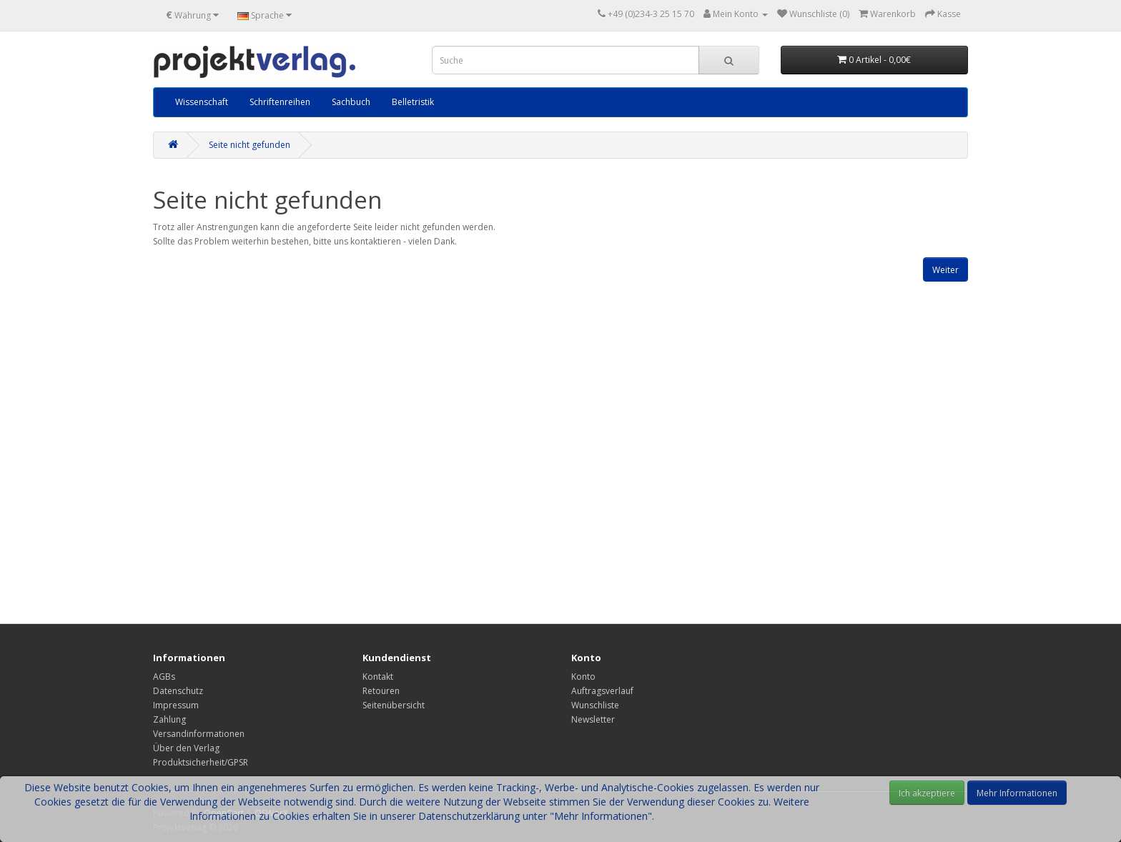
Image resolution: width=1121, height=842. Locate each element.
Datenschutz (178, 691)
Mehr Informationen (1017, 793)
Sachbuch (351, 102)
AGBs (164, 676)
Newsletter (593, 719)
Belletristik (413, 102)
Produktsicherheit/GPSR (200, 762)
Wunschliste (595, 705)
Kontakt (377, 676)
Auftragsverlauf (602, 691)
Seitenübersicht (393, 705)
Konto (583, 676)
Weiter (945, 270)
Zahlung (169, 719)
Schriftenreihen (280, 102)
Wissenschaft (201, 102)
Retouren (381, 691)
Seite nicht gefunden (249, 145)
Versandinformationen (199, 734)
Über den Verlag (186, 748)
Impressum (176, 705)
